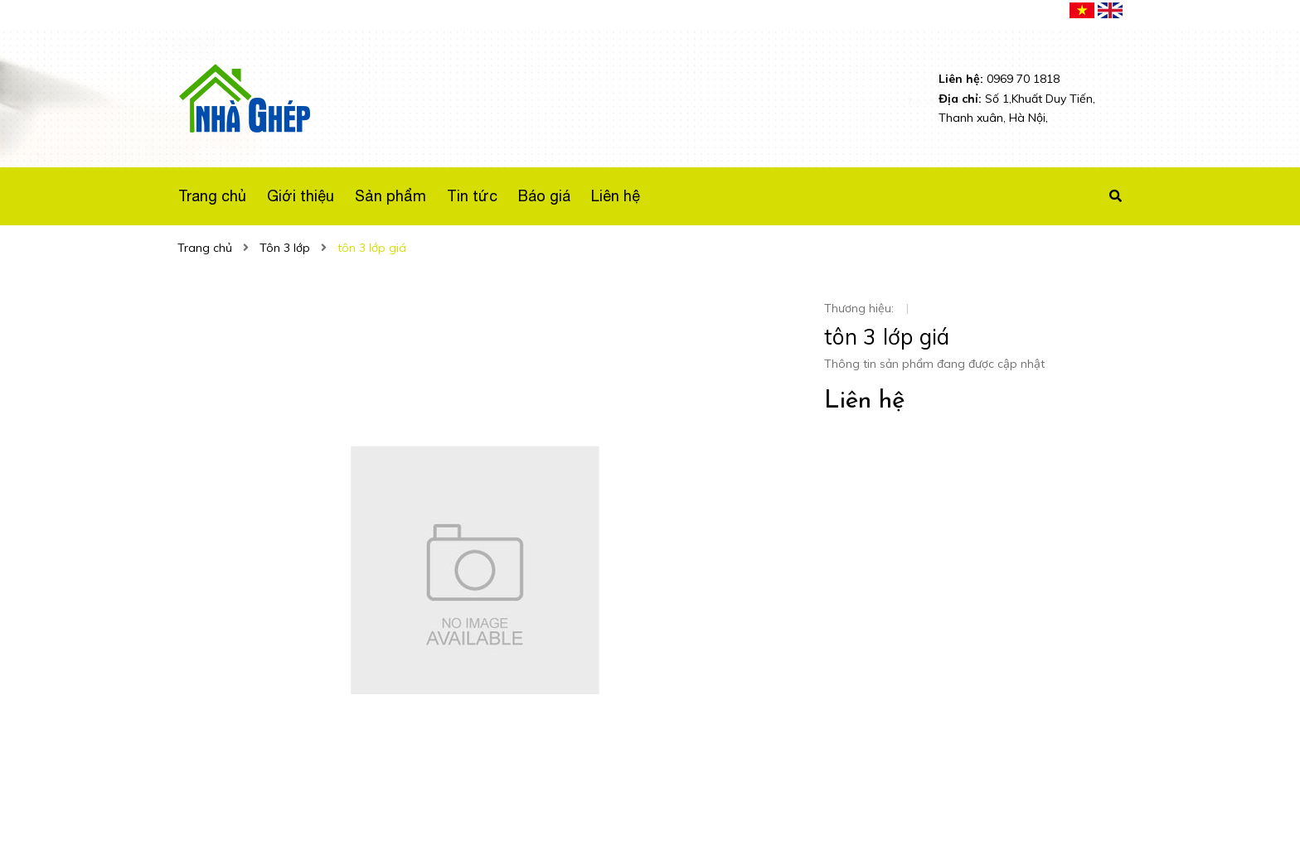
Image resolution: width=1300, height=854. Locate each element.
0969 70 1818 (999, 78)
